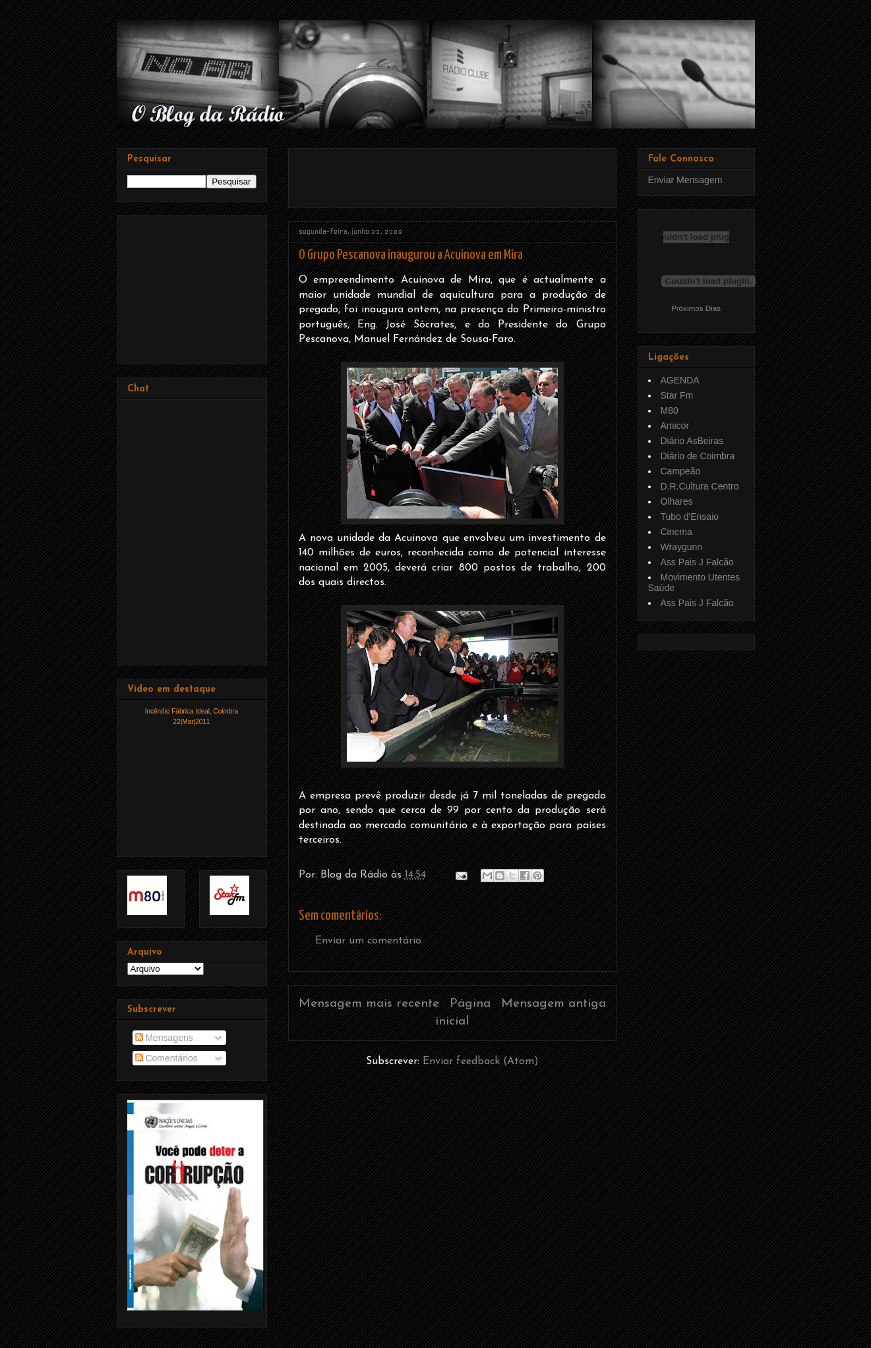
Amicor (675, 425)
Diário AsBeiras (692, 440)
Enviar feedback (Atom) (481, 1061)
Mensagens (164, 1037)
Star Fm (677, 395)
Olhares (677, 501)
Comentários (166, 1058)
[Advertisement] (453, 173)
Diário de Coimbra (698, 456)
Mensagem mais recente (369, 1003)
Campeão (681, 471)
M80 (669, 410)
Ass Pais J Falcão (697, 562)
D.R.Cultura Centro (700, 486)
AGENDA (680, 380)
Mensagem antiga (553, 1003)
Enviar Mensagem (685, 180)
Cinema (676, 531)
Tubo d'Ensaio (690, 516)
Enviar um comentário (368, 941)
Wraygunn (682, 547)
